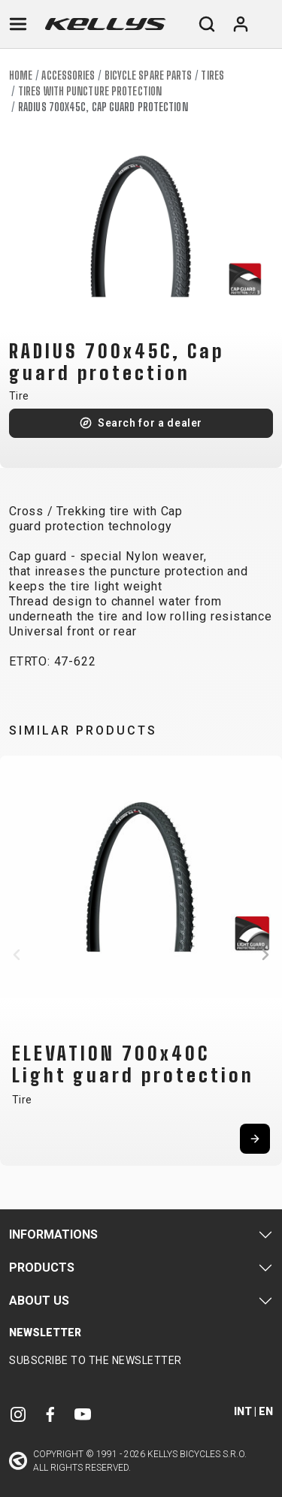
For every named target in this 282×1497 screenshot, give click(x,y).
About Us (39, 1300)
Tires (212, 75)
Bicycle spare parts (149, 75)
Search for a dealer (150, 423)
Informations (53, 1234)
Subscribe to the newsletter (95, 1360)
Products (41, 1267)
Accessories (68, 75)
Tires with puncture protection (90, 91)
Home (20, 75)
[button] (17, 955)
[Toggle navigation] (18, 24)
